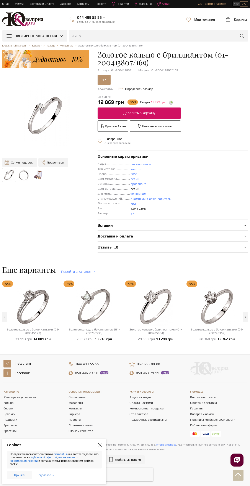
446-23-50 (86, 373)
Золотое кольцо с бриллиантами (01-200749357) (217, 331)
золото (136, 169)
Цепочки (9, 413)
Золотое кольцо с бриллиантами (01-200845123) (33, 331)
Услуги (19, 3)
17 (104, 80)
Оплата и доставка (203, 402)
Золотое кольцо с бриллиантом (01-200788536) (94, 331)
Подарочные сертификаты (148, 419)
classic (151, 198)
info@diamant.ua (166, 444)
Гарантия (197, 408)
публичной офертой (44, 457)
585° (134, 174)
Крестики (9, 430)
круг (133, 203)
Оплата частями (141, 402)
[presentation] (125, 474)
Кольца (8, 402)
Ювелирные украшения (19, 397)
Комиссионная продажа (146, 408)
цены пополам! (141, 164)
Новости (100, 3)
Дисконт (65, 3)
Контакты (83, 3)
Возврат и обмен (202, 413)
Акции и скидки (140, 397)
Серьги (8, 408)
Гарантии (120, 4)
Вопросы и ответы (203, 397)
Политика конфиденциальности (212, 419)
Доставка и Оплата (42, 3)
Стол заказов (138, 413)
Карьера (74, 413)
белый (135, 179)
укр (236, 3)
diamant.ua (61, 454)
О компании (77, 397)
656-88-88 (148, 364)
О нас (5, 3)
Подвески (10, 419)
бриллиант (138, 184)
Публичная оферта (203, 425)
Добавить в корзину (139, 113)
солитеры (164, 198)
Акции (163, 4)
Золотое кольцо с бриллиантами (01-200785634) (155, 331)
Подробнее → (45, 475)
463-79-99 (147, 373)
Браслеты (10, 425)
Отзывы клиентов (81, 430)
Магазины (143, 4)
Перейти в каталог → (78, 271)
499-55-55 (87, 364)
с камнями (138, 198)
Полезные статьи (81, 425)
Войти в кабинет (212, 4)
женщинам (138, 194)
